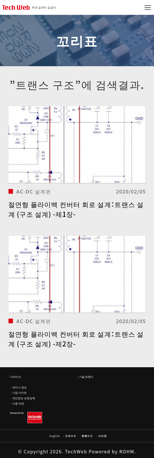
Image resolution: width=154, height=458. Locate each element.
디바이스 (15, 377)
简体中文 (70, 436)
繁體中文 (87, 436)
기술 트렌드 (86, 377)
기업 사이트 (19, 393)
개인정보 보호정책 (23, 398)
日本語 (102, 436)
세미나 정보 (19, 387)
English (54, 436)
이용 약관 (18, 403)
